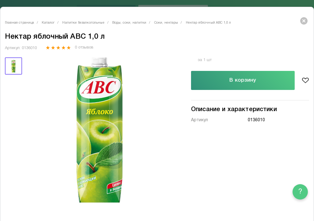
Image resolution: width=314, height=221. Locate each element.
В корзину (242, 80)
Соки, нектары (166, 22)
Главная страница (19, 22)
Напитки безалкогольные (83, 22)
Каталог (48, 22)
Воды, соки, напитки (129, 22)
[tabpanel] (99, 130)
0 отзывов (84, 47)
